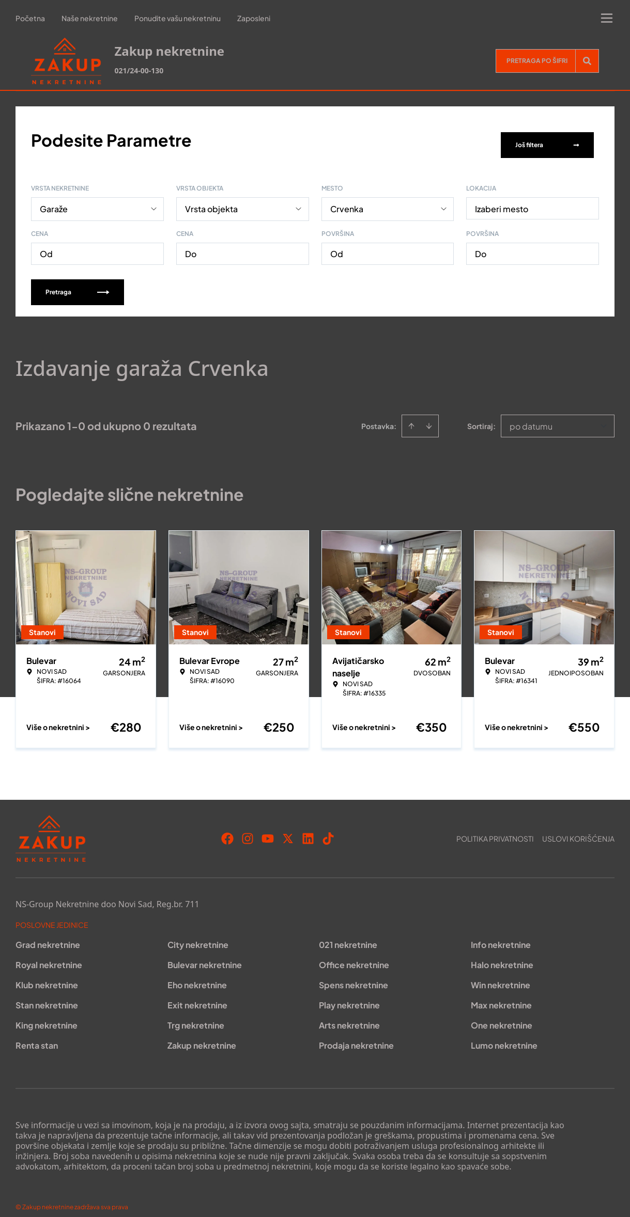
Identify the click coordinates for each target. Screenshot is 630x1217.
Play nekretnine (349, 994)
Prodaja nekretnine (356, 1035)
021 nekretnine (348, 934)
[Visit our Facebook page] (227, 828)
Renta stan (37, 1035)
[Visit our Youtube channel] (268, 828)
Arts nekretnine (349, 1014)
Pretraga (77, 282)
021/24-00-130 (138, 70)
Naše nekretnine (90, 18)
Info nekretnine (501, 934)
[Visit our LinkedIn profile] (308, 828)
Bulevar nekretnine (204, 954)
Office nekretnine (354, 954)
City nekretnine (197, 934)
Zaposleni (253, 18)
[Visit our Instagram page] (247, 828)
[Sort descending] (429, 415)
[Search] (587, 61)
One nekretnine (501, 1014)
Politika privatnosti (495, 828)
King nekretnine (47, 1014)
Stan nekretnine (47, 994)
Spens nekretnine (353, 974)
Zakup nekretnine (201, 1035)
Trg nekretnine (195, 1014)
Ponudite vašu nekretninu (177, 18)
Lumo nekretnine (504, 1035)
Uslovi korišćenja (578, 828)
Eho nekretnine (197, 974)
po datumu (531, 415)
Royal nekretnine (49, 954)
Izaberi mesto (501, 198)
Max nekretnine (501, 994)
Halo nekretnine (502, 954)
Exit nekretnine (197, 994)
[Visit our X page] (288, 828)
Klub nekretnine (47, 974)
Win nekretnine (500, 974)
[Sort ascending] (411, 415)
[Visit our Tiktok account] (328, 828)
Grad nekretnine (48, 934)
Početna (30, 18)
